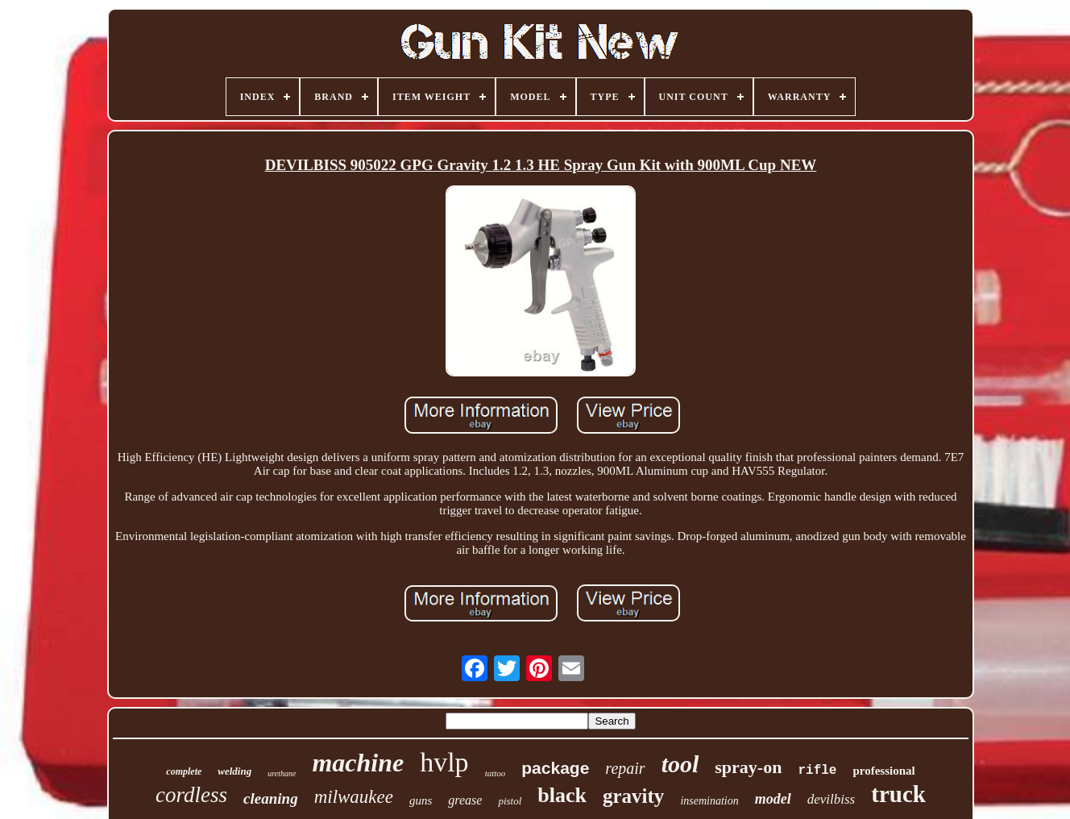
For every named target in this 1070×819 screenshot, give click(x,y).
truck (898, 794)
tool (680, 763)
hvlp (444, 762)
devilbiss (831, 799)
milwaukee (353, 797)
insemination (709, 801)
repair (625, 768)
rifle (817, 770)
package (555, 768)
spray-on (748, 767)
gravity (633, 796)
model (773, 799)
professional (883, 770)
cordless (191, 795)
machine (358, 762)
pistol (509, 801)
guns (420, 800)
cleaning (270, 798)
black (562, 795)
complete (183, 771)
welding (234, 771)
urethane (282, 773)
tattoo (495, 773)
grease (465, 800)
